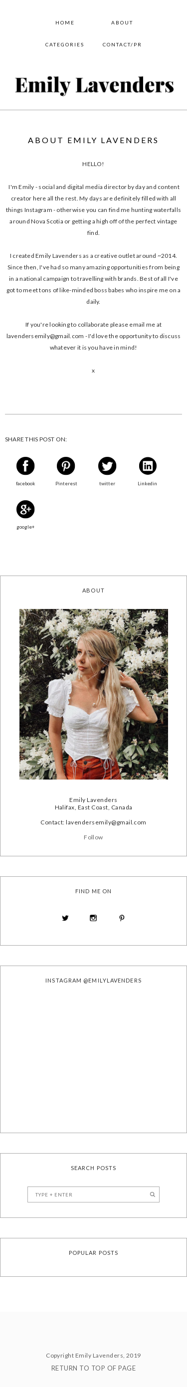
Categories (64, 44)
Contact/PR (122, 44)
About (122, 22)
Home (65, 22)
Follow (93, 837)
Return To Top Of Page (93, 1368)
